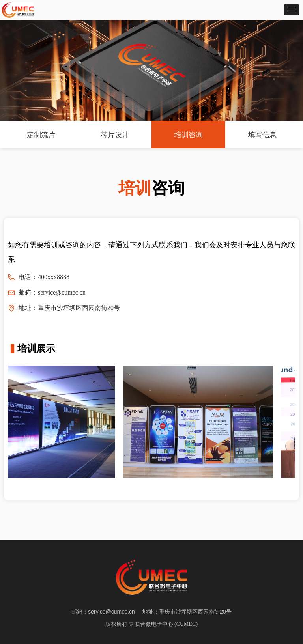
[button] (291, 9)
